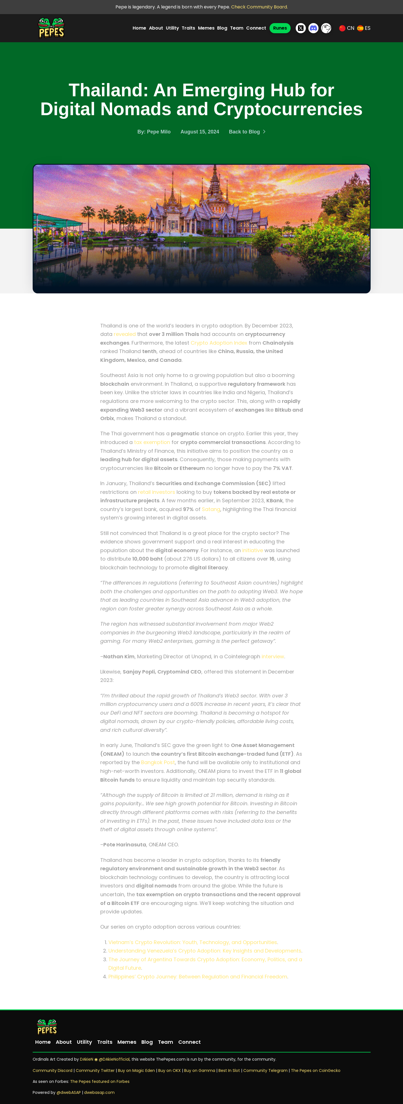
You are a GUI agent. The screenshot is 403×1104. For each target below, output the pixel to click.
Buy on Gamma (199, 1070)
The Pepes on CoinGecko (315, 1070)
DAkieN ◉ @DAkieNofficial (105, 1059)
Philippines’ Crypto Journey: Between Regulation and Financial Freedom (197, 976)
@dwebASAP (69, 1092)
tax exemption (152, 442)
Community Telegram (265, 1070)
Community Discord (52, 1070)
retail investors (156, 492)
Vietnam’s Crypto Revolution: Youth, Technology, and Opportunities (192, 942)
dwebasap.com (99, 1092)
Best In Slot (229, 1070)
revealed (125, 334)
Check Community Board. (259, 7)
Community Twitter (96, 1070)
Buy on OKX (169, 1070)
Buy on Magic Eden (136, 1070)
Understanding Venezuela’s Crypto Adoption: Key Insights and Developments (204, 950)
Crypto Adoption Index (219, 342)
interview (273, 656)
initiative (252, 550)
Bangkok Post (158, 762)
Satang (211, 509)
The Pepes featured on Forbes (100, 1081)
